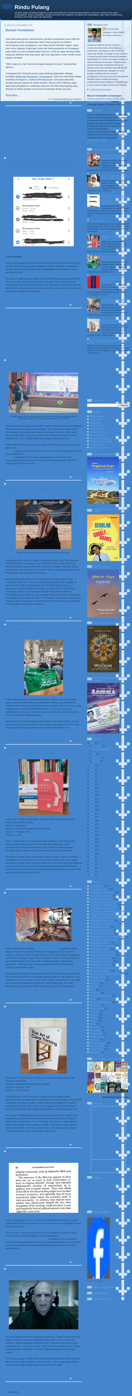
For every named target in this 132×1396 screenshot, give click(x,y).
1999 (92, 857)
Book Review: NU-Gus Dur (103, 952)
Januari (96, 761)
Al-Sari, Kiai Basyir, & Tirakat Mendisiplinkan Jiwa (115, 176)
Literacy (94, 1017)
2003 (92, 842)
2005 (92, 835)
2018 (92, 787)
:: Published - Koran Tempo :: (104, 908)
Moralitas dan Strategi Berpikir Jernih (34, 1011)
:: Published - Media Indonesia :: (105, 911)
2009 (92, 820)
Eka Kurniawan (97, 429)
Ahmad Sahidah (97, 416)
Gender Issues (97, 1008)
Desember (97, 746)
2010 (92, 817)
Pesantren (77, 99)
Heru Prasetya (97, 435)
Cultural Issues (97, 980)
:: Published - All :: (99, 889)
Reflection (95, 1039)
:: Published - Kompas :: (101, 898)
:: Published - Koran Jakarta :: (104, 902)
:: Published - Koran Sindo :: (104, 905)
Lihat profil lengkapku (100, 89)
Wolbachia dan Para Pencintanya (30, 365)
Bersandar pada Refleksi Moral (29, 753)
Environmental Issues (62, 99)
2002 (92, 846)
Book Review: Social (100, 971)
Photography (96, 1033)
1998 (92, 860)
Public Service (97, 1036)
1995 (92, 871)
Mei (94, 754)
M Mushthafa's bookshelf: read (108, 1059)
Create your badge (95, 1281)
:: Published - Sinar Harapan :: (104, 917)
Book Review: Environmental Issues (107, 936)
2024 (92, 766)
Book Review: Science (101, 964)
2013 (92, 806)
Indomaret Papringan (46, 948)
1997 (92, 864)
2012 (92, 809)
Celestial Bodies (98, 977)
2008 (92, 824)
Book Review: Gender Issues (104, 939)
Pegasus (12, 1274)
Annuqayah (95, 422)
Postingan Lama (71, 1385)
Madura (93, 1021)
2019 (92, 784)
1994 (92, 875)
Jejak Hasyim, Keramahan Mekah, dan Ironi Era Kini (113, 257)
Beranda (32, 1385)
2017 (92, 791)
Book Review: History (100, 942)
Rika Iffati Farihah (98, 447)
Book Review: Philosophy (71, 882)
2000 (92, 853)
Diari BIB (94, 986)
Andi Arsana (96, 419)
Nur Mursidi (95, 444)
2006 (92, 831)
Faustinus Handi (98, 432)
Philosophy (95, 1030)
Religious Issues (74, 614)
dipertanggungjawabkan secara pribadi (26, 1239)
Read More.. (12, 95)
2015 (92, 798)
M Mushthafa (112, 29)
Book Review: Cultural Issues (104, 923)
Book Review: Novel (100, 949)
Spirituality (95, 1052)
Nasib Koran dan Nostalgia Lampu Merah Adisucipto (114, 156)
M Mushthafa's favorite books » (116, 1097)
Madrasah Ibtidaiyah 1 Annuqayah (34, 76)
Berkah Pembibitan (20, 30)
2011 (92, 813)
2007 (92, 828)
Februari (96, 757)
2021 (92, 777)
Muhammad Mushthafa (97, 1216)
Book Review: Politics (100, 958)
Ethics (93, 999)
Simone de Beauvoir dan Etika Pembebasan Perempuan (113, 279)
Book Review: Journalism (102, 946)
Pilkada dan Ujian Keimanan (27, 1156)
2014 (92, 802)
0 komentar (77, 103)
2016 (92, 795)
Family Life (61, 614)
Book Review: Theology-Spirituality (107, 974)
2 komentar (77, 305)
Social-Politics (75, 301)
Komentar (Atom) (28, 1392)
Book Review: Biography (102, 920)
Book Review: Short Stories (103, 967)
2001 (92, 849)
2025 (92, 743)
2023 (92, 769)
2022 (92, 773)
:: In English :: (97, 886)
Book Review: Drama (100, 927)
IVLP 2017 (95, 1011)
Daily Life (64, 301)
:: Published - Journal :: (101, 895)
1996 (92, 868)
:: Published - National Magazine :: (106, 914)
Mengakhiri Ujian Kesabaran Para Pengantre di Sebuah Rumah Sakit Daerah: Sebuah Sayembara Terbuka (43, 166)
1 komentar (77, 1000)
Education (77, 473)
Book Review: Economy (101, 930)
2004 (92, 839)
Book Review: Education (102, 933)
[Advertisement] (42, 133)
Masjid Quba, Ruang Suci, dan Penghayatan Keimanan (115, 301)
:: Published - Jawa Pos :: (102, 892)
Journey (94, 1014)
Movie (93, 1024)
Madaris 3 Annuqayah (100, 438)
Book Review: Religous (101, 961)
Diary (92, 989)
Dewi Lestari (96, 425)
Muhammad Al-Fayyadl (101, 441)
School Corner (97, 1046)
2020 (92, 780)
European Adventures (100, 1002)
